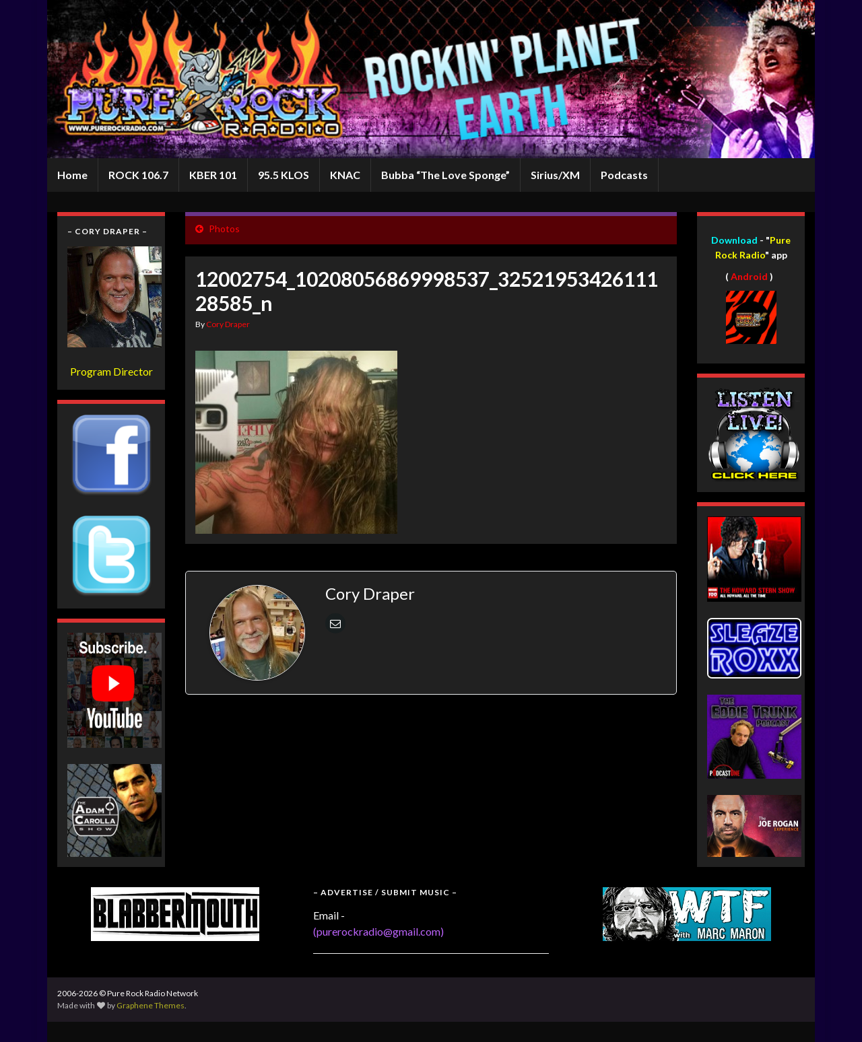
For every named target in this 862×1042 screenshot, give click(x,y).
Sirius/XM (555, 174)
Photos (224, 228)
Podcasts (624, 174)
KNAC (345, 174)
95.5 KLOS (283, 174)
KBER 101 (213, 174)
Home (72, 174)
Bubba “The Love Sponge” (445, 174)
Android (749, 276)
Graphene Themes (151, 1005)
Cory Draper (228, 324)
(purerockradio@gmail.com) (378, 931)
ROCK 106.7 (138, 174)
